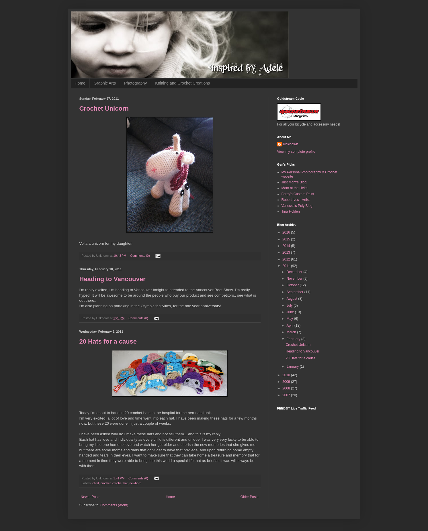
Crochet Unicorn (104, 108)
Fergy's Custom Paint (298, 194)
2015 (286, 239)
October (293, 285)
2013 (286, 252)
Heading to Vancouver (112, 279)
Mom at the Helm (295, 188)
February (293, 339)
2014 (286, 246)
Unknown (290, 144)
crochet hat (120, 483)
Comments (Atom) (114, 505)
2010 (286, 375)
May (290, 319)
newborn (135, 483)
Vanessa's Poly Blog (297, 206)
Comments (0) (140, 255)
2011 (286, 266)
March (291, 332)
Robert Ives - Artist (296, 200)
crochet (106, 483)
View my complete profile (296, 152)
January (293, 367)
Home (80, 83)
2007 (286, 395)
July (290, 305)
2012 (286, 259)
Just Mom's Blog (294, 182)
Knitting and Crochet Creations (182, 83)
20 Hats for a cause (108, 341)
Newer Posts (90, 497)
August (292, 299)
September (295, 292)
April (290, 326)
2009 (286, 382)
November (294, 279)
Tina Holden (291, 211)
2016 (286, 232)
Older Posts (250, 497)
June (290, 312)
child (95, 483)
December (294, 272)
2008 (286, 388)
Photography (135, 83)
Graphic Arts (105, 83)
